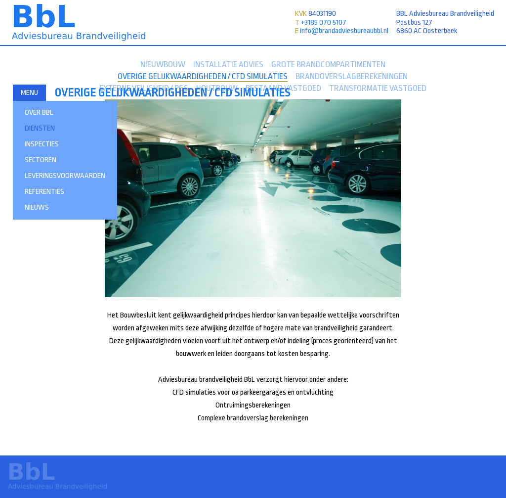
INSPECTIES (42, 144)
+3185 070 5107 (323, 22)
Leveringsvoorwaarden (65, 176)
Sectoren (40, 160)
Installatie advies (228, 64)
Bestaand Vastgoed (283, 88)
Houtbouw (217, 88)
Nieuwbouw (162, 64)
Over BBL (39, 112)
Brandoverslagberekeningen (351, 76)
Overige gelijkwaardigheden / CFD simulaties (203, 76)
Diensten (40, 128)
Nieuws (37, 207)
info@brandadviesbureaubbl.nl (344, 31)
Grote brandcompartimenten (328, 64)
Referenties (44, 191)
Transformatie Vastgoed (377, 88)
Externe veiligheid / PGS (143, 88)
